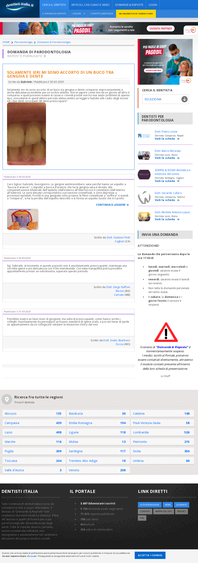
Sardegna (76, 451)
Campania (12, 423)
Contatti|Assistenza (102, 13)
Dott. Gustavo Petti (118, 237)
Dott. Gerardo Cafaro (168, 193)
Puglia (9, 451)
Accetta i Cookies (150, 555)
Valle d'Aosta (14, 470)
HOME (6, 42)
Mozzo (120, 291)
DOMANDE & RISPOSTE (129, 5)
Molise (73, 442)
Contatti (145, 511)
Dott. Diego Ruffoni (118, 287)
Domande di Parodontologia (54, 42)
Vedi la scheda (167, 138)
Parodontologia (24, 42)
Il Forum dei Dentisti (54, 13)
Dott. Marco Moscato (168, 151)
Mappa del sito (163, 511)
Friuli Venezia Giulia (147, 423)
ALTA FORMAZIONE (149, 504)
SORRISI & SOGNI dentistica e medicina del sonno (173, 172)
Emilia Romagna (80, 423)
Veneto (74, 470)
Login (153, 5)
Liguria (74, 432)
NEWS (168, 504)
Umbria (138, 461)
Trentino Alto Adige (83, 461)
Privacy (181, 511)
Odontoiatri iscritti (97, 503)
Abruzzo (11, 413)
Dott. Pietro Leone (166, 131)
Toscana (11, 461)
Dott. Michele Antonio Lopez (172, 212)
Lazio (8, 432)
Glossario (181, 504)
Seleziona (153, 99)
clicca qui (32, 556)
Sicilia (137, 451)
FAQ (142, 518)
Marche (10, 442)
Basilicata (76, 413)
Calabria (139, 413)
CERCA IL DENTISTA (54, 5)
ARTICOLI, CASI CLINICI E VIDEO (90, 5)
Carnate (119, 295)
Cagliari (119, 241)
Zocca (119, 344)
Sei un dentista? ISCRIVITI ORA (136, 13)
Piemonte (140, 442)
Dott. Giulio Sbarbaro (116, 340)
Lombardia (141, 432)
